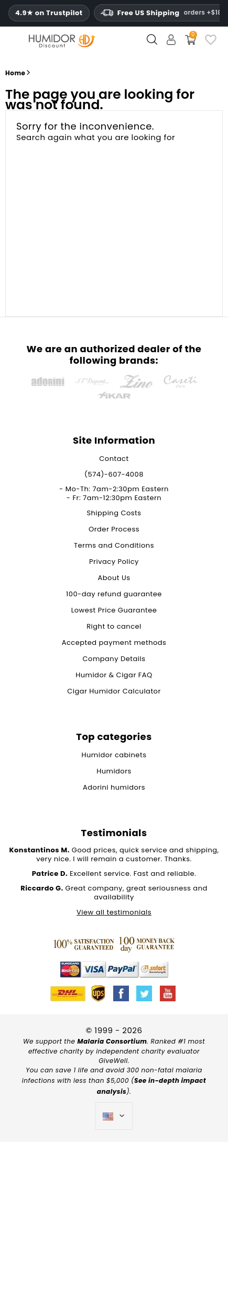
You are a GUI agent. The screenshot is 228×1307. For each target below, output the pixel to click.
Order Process (114, 529)
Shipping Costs (113, 513)
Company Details (114, 659)
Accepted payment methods (114, 642)
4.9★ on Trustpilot (49, 13)
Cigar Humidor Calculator (114, 691)
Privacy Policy (114, 561)
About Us (114, 578)
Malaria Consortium (112, 1041)
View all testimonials (114, 912)
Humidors (114, 771)
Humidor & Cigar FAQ (114, 675)
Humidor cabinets (114, 755)
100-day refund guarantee (114, 594)
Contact (113, 459)
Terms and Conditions (114, 545)
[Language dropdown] (114, 1116)
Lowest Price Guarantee (114, 610)
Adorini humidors (114, 787)
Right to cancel (114, 626)
